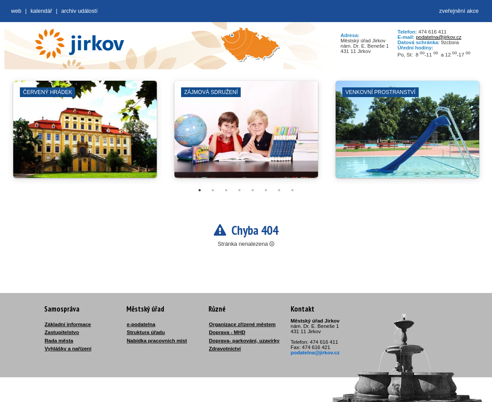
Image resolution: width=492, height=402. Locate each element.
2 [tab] (212, 190)
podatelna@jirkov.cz (439, 37)
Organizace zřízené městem (242, 324)
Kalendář (41, 11)
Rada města (59, 340)
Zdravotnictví (225, 348)
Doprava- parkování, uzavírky (244, 340)
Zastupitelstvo (62, 332)
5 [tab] (252, 190)
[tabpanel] (85, 133)
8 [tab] (292, 190)
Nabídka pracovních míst (157, 340)
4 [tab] (239, 190)
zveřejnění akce (459, 11)
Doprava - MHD (227, 332)
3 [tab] (226, 190)
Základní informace (68, 324)
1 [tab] (199, 190)
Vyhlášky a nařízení (68, 348)
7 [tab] (279, 190)
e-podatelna (141, 324)
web (16, 11)
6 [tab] (265, 190)
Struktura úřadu (146, 332)
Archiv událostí (79, 11)
